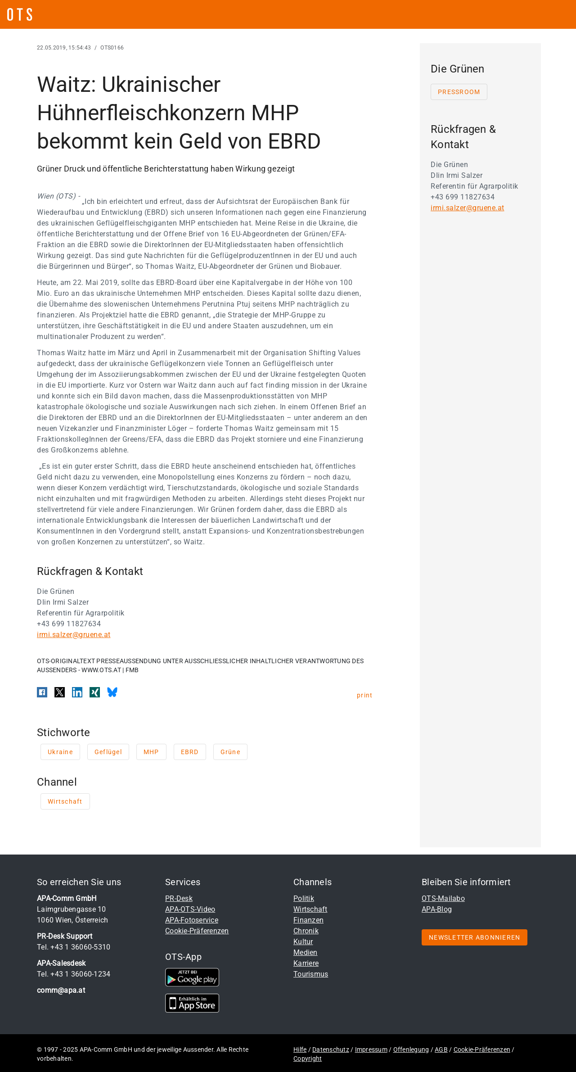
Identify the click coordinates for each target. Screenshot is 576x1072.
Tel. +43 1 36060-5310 (73, 947)
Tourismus (310, 974)
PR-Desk (179, 898)
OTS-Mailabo (443, 898)
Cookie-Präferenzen (197, 931)
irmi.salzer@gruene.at (74, 634)
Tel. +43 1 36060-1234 (73, 974)
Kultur (303, 941)
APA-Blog (437, 909)
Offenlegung (411, 1049)
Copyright (307, 1058)
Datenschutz (330, 1049)
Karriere (306, 963)
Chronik (306, 931)
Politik (303, 898)
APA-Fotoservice (191, 920)
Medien (305, 952)
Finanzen (308, 920)
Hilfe (299, 1049)
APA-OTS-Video (190, 909)
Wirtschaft (310, 909)
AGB (441, 1049)
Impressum (371, 1049)
